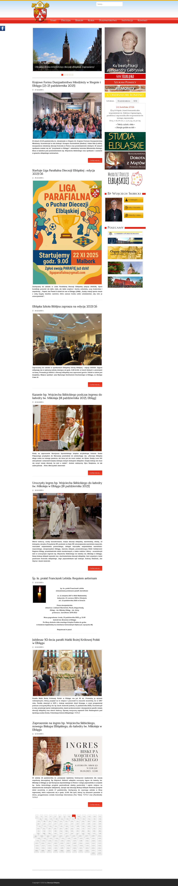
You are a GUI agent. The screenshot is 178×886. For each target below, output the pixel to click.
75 (38, 831)
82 (78, 831)
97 (94, 833)
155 (43, 848)
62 (100, 826)
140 (87, 843)
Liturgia (110, 101)
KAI (135, 101)
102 (54, 836)
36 (89, 821)
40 (44, 824)
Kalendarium (124, 101)
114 (63, 838)
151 (87, 845)
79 (61, 831)
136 (61, 843)
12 (89, 816)
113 (57, 838)
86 (100, 831)
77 (50, 831)
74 (100, 829)
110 (39, 838)
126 (68, 841)
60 (89, 826)
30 (55, 821)
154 (37, 848)
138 (74, 843)
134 (49, 843)
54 (56, 826)
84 (89, 831)
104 (67, 836)
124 (56, 841)
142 (99, 843)
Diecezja (66, 20)
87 (38, 833)
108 (93, 836)
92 (66, 833)
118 (87, 838)
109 (99, 836)
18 (56, 819)
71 (83, 829)
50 (100, 824)
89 (50, 833)
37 (94, 821)
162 (87, 848)
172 (80, 850)
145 (49, 845)
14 (100, 816)
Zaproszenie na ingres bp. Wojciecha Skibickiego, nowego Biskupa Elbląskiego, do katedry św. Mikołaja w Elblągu (67, 726)
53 (50, 826)
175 (99, 850)
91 (61, 833)
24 (89, 819)
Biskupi (79, 20)
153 (99, 845)
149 (75, 845)
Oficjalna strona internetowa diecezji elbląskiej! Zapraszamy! (64, 67)
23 (84, 819)
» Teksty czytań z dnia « (125, 124)
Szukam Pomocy (125, 82)
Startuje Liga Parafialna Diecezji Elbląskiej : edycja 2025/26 (63, 172)
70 (78, 829)
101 (48, 836)
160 (74, 848)
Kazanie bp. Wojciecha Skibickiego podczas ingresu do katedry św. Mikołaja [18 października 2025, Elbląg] (67, 396)
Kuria (91, 20)
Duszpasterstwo (108, 20)
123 (50, 841)
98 (100, 833)
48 (89, 824)
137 (68, 843)
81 (72, 831)
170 (68, 850)
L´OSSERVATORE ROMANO (125, 95)
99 (36, 836)
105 (73, 836)
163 (93, 848)
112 (51, 838)
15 (40, 819)
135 (55, 843)
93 (72, 833)
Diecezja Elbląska (53, 883)
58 (78, 826)
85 (94, 831)
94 (78, 833)
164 (99, 848)
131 (100, 841)
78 (55, 831)
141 (93, 843)
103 (60, 836)
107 (86, 836)
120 (99, 838)
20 (67, 819)
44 (66, 824)
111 (45, 838)
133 (42, 843)
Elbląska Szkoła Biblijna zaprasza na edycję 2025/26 (64, 306)
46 (78, 824)
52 (45, 826)
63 (38, 829)
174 (93, 850)
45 (72, 824)
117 (81, 838)
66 (55, 829)
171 (74, 850)
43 (61, 824)
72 (89, 829)
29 (50, 821)
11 (84, 816)
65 (50, 829)
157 (56, 848)
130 (93, 841)
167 (49, 850)
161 (81, 848)
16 (46, 819)
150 (81, 845)
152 (93, 845)
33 (72, 821)
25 (94, 819)
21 (73, 819)
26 (100, 819)
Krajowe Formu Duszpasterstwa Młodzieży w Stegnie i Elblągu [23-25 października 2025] (66, 84)
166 (42, 850)
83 (83, 831)
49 (94, 824)
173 (87, 850)
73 (94, 829)
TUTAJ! (77, 713)
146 (56, 845)
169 (62, 850)
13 (95, 816)
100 (41, 836)
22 (78, 819)
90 (55, 833)
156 (49, 848)
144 (43, 845)
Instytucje (127, 20)
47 (83, 824)
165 (36, 850)
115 (69, 838)
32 (66, 821)
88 (44, 833)
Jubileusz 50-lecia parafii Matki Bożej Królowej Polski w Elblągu (66, 641)
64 (44, 829)
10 (79, 816)
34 (78, 821)
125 (62, 841)
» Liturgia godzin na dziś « (125, 127)
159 (68, 848)
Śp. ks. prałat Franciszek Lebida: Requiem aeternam (64, 578)
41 (50, 824)
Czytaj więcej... (95, 160)
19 (62, 819)
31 (61, 821)
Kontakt (142, 20)
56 (67, 826)
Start (53, 20)
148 (68, 845)
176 (93, 853)
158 (62, 848)
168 (55, 850)
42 (55, 824)
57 (72, 826)
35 (83, 821)
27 (39, 821)
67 (61, 829)
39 (38, 824)
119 (93, 838)
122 (43, 841)
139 (80, 843)
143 (37, 845)
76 (44, 831)
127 (74, 841)
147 (62, 845)
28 (44, 821)
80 (67, 831)
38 (100, 821)
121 (38, 841)
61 (94, 826)
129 (87, 841)
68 (66, 829)
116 (75, 838)
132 (36, 843)
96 (89, 833)
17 (51, 819)
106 (80, 836)
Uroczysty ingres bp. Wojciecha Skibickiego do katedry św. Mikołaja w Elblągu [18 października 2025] (67, 484)
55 (61, 826)
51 (40, 826)
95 (83, 833)
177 (99, 853)
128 (81, 841)
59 (83, 826)
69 (72, 829)
